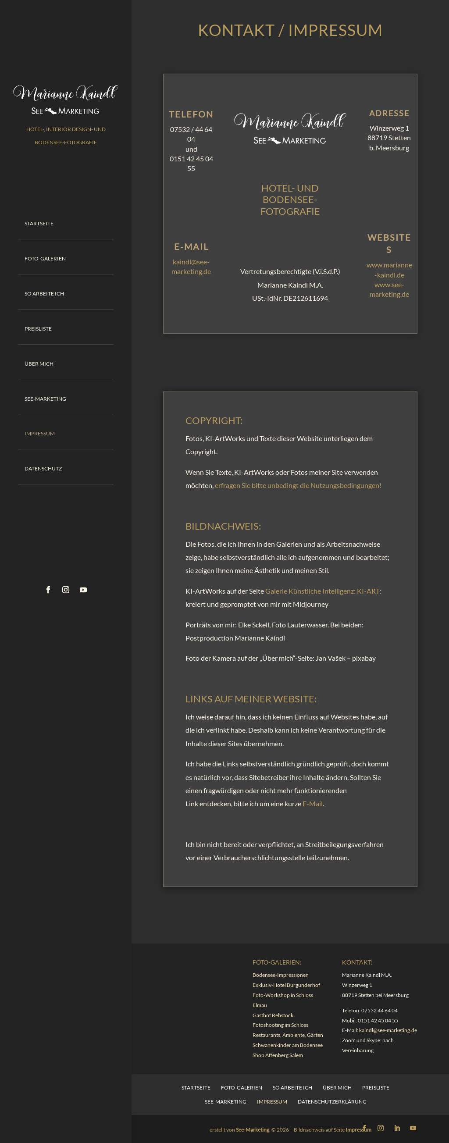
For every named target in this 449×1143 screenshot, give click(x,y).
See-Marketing (45, 393)
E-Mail (313, 803)
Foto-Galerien (45, 257)
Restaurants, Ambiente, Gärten (288, 1035)
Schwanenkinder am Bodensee (288, 1045)
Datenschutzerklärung (332, 1101)
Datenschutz (43, 461)
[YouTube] (413, 1128)
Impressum (40, 427)
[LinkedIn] (397, 1128)
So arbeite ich (44, 291)
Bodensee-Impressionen (281, 975)
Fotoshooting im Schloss (280, 1025)
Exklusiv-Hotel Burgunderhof (286, 985)
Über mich (39, 359)
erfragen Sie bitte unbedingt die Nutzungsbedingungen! (298, 485)
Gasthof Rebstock (273, 1015)
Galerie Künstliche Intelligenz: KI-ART (322, 591)
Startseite (39, 223)
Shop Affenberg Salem (278, 1055)
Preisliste (38, 325)
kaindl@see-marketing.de (388, 1030)
